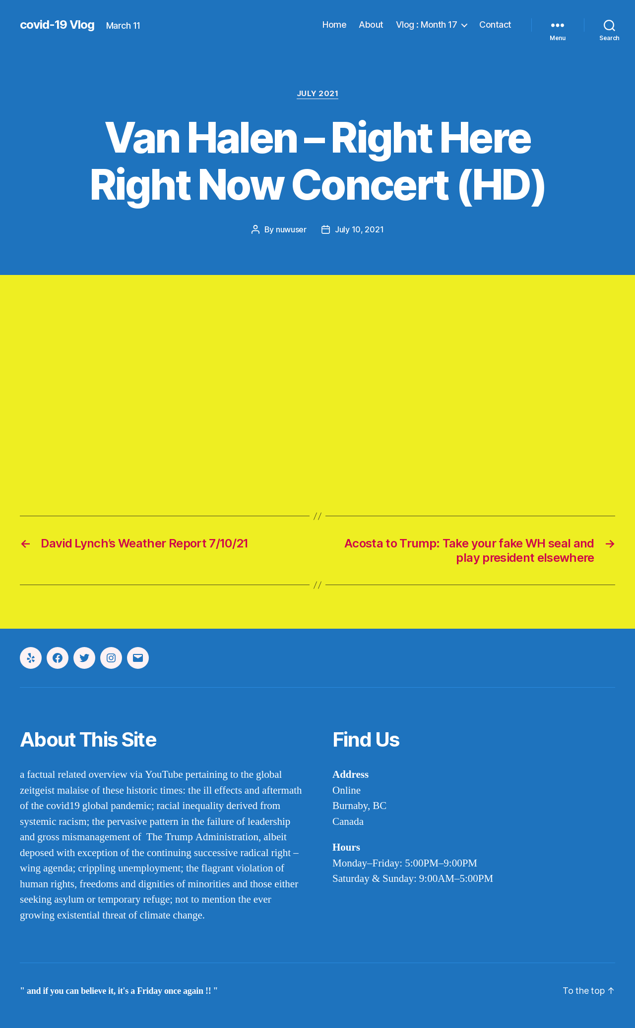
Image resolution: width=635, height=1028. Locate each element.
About (371, 24)
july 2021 (318, 93)
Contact (495, 24)
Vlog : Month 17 (426, 24)
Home (334, 24)
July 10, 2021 (359, 229)
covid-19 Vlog (57, 25)
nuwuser (291, 229)
